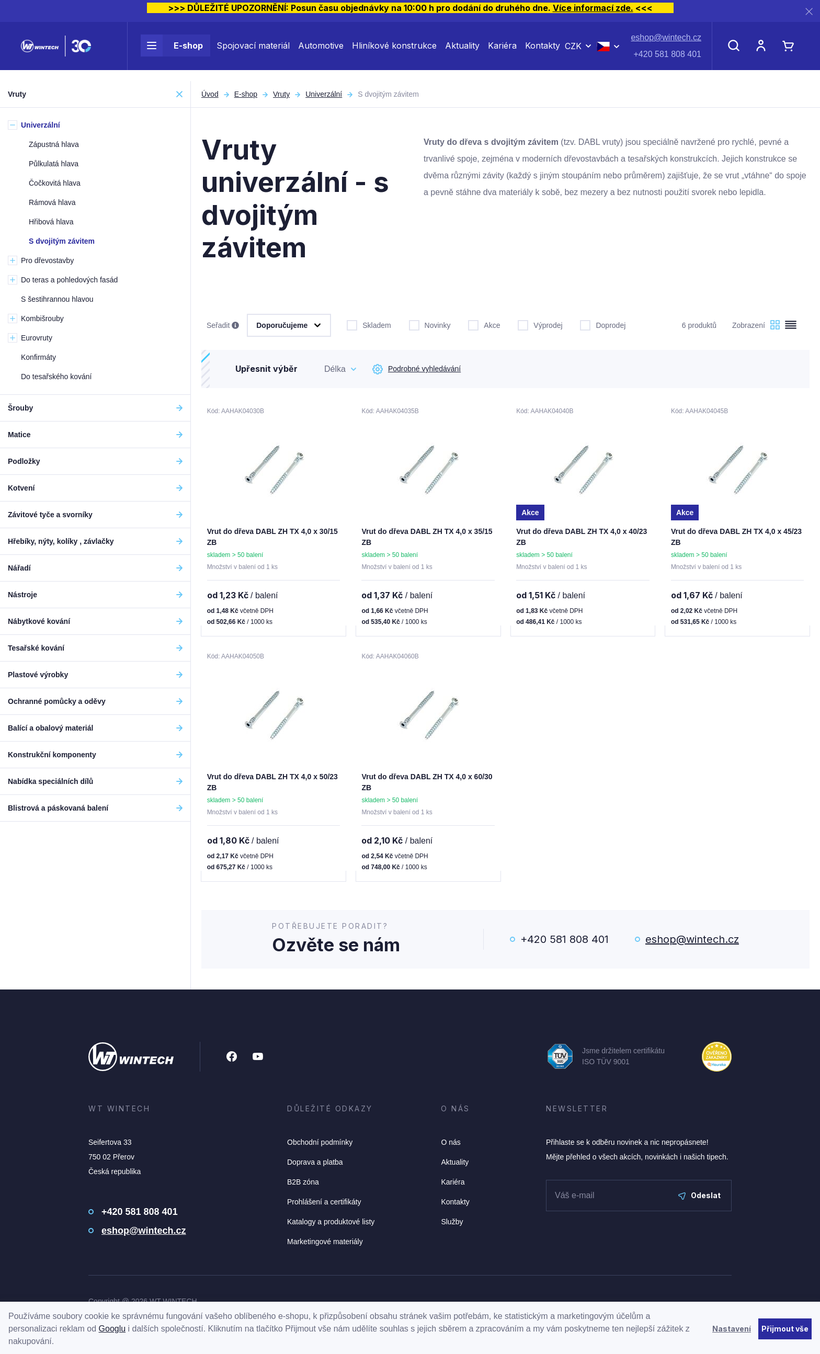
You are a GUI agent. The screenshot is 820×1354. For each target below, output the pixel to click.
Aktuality (462, 51)
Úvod (210, 94)
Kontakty (542, 51)
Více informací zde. (593, 8)
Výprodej (540, 324)
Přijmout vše (784, 1328)
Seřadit (223, 326)
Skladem (369, 324)
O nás (450, 1144)
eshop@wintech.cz (666, 43)
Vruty (281, 94)
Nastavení (731, 1328)
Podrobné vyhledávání (416, 369)
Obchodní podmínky (319, 1144)
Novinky (430, 324)
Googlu (112, 1328)
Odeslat (699, 1197)
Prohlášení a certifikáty (324, 1204)
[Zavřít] (809, 11)
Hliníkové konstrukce (394, 51)
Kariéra (502, 51)
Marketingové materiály (325, 1243)
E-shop (172, 51)
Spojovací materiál (253, 51)
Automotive (321, 51)
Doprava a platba (315, 1164)
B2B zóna (303, 1184)
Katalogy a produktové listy (330, 1224)
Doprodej (602, 324)
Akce (484, 324)
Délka (335, 369)
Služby (452, 1224)
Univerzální (323, 94)
